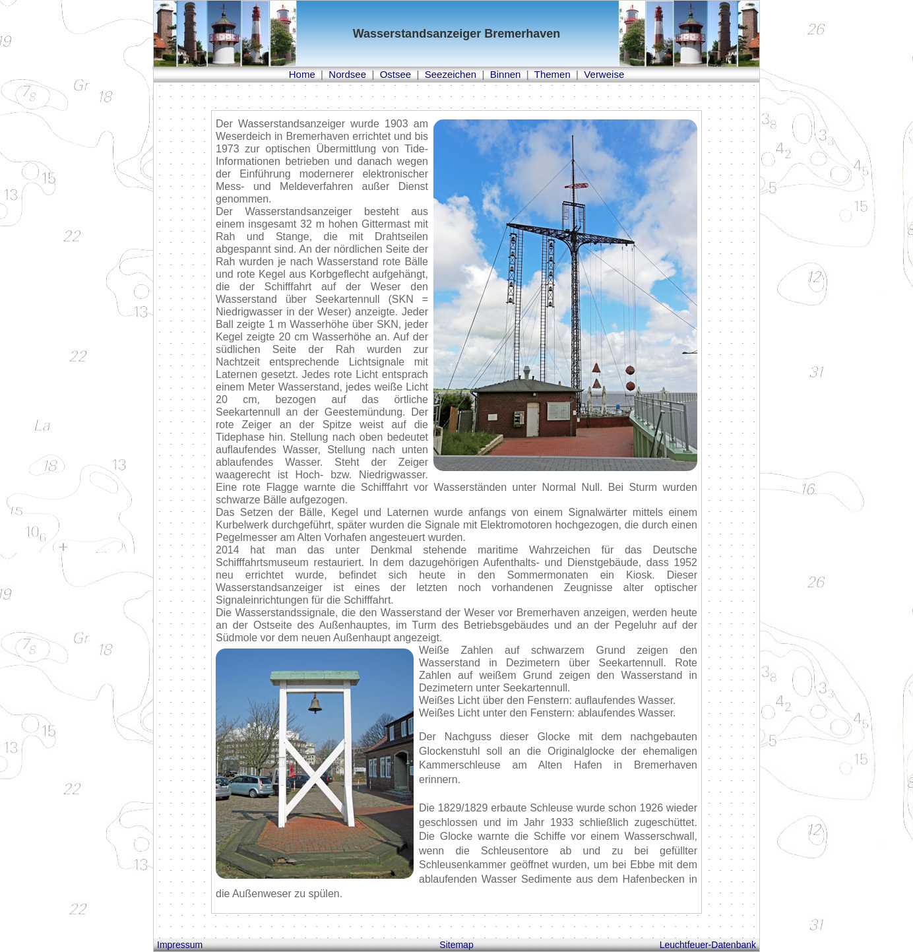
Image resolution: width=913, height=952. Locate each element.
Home (302, 74)
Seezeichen (450, 74)
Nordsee (347, 74)
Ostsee (396, 74)
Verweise (604, 74)
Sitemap (456, 944)
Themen (552, 74)
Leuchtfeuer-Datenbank (708, 944)
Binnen (505, 74)
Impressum (180, 944)
